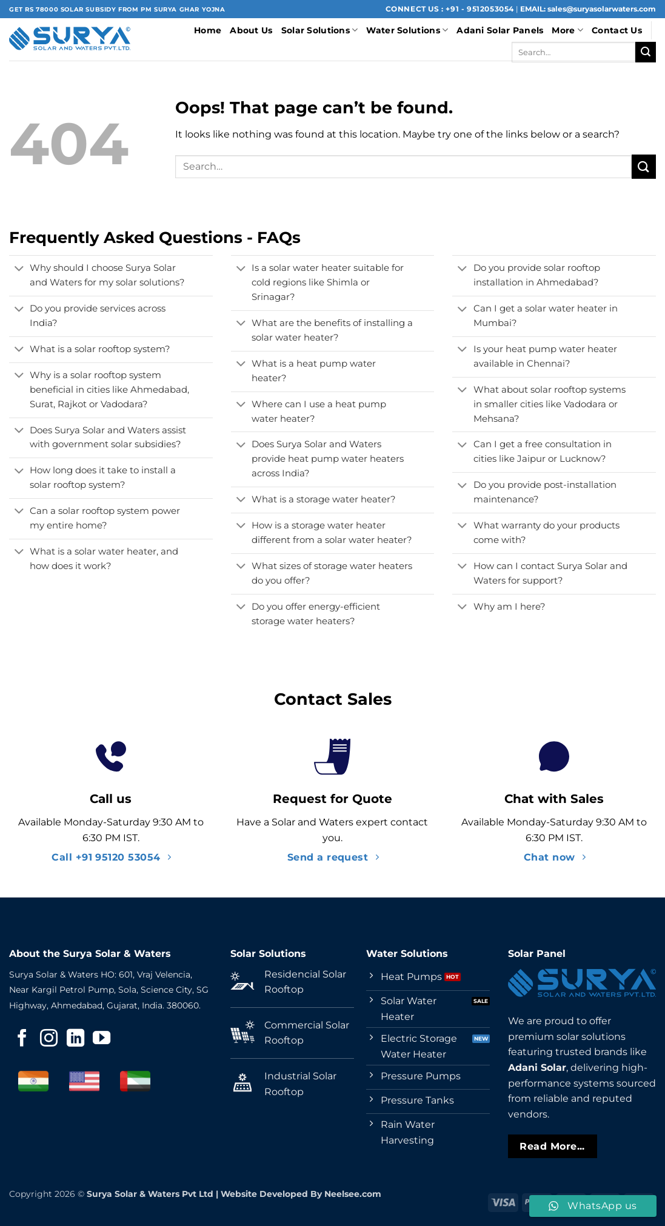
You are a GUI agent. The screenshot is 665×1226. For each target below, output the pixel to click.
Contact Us (617, 30)
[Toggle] (19, 270)
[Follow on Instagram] (49, 1039)
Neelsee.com (352, 1193)
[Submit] (645, 52)
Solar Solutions (319, 30)
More (567, 30)
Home (207, 30)
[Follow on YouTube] (101, 1039)
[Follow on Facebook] (22, 1039)
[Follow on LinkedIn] (75, 1039)
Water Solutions (407, 30)
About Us (251, 30)
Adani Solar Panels (499, 30)
